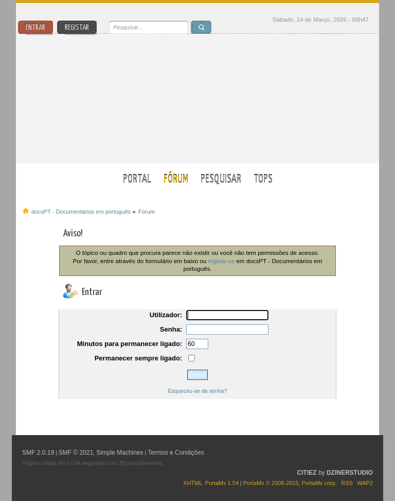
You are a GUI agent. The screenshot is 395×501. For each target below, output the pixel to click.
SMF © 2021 (76, 452)
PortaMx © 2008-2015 (271, 483)
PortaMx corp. (318, 483)
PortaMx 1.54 (222, 483)
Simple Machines (119, 452)
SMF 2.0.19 (38, 452)
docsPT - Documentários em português (198, 98)
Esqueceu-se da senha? (197, 391)
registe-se (221, 260)
